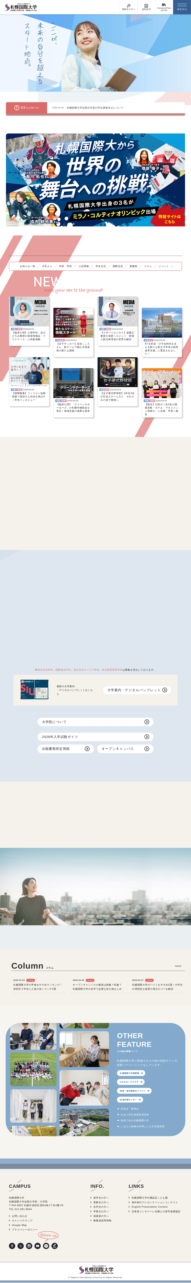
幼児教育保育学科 (112, 670)
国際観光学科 (63, 670)
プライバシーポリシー (25, 1230)
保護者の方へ (101, 1216)
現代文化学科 (45, 670)
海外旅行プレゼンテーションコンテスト (155, 1203)
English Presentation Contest (150, 1207)
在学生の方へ (101, 1207)
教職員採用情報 (102, 1221)
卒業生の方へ (101, 1212)
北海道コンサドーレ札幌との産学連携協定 (156, 1212)
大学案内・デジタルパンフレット (134, 690)
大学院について (54, 722)
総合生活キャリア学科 (86, 670)
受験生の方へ (101, 1203)
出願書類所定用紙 (56, 749)
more (178, 966)
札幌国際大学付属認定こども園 (150, 1198)
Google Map (19, 1225)
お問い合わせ (19, 1216)
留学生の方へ (101, 1198)
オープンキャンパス (118, 749)
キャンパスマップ (22, 1221)
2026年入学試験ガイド (60, 737)
